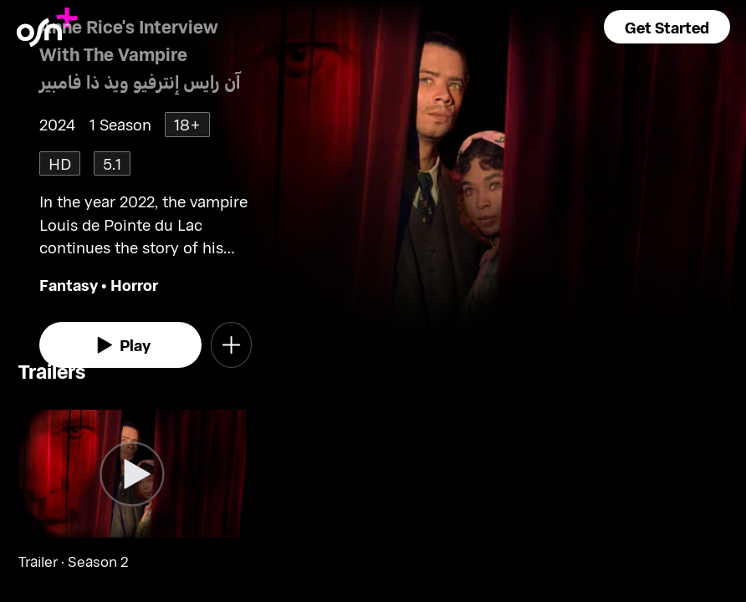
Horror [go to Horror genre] (134, 284)
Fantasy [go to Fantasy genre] (68, 284)
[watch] (120, 344)
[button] (667, 26)
